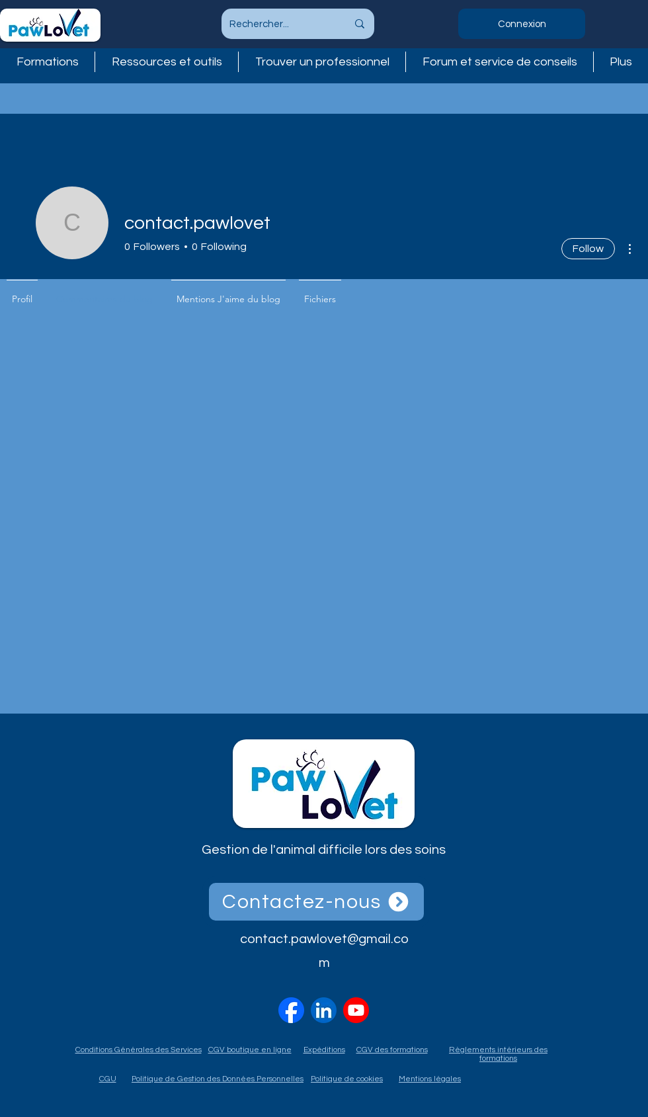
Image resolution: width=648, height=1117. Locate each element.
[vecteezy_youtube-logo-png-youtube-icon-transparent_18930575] (356, 1010)
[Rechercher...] (278, 24)
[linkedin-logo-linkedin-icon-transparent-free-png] (324, 1010)
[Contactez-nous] (316, 901)
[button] (322, 62)
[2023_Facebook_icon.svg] (291, 1010)
